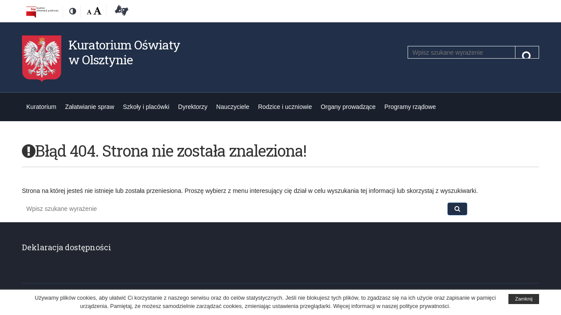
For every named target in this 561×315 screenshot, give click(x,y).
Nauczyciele (232, 106)
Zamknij (524, 298)
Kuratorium (41, 106)
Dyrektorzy (192, 106)
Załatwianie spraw (89, 106)
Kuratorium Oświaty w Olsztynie (124, 52)
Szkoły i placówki (146, 106)
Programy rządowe (410, 106)
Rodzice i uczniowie (285, 106)
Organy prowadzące (348, 106)
